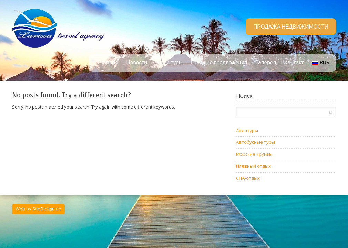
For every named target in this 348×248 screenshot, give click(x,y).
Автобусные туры (255, 142)
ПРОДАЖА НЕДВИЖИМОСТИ (290, 26)
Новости (136, 62)
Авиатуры (247, 130)
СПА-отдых (248, 178)
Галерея (265, 62)
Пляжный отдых (253, 166)
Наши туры (169, 62)
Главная (108, 62)
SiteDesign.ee (46, 209)
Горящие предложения (219, 62)
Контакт (294, 62)
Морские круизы (254, 154)
